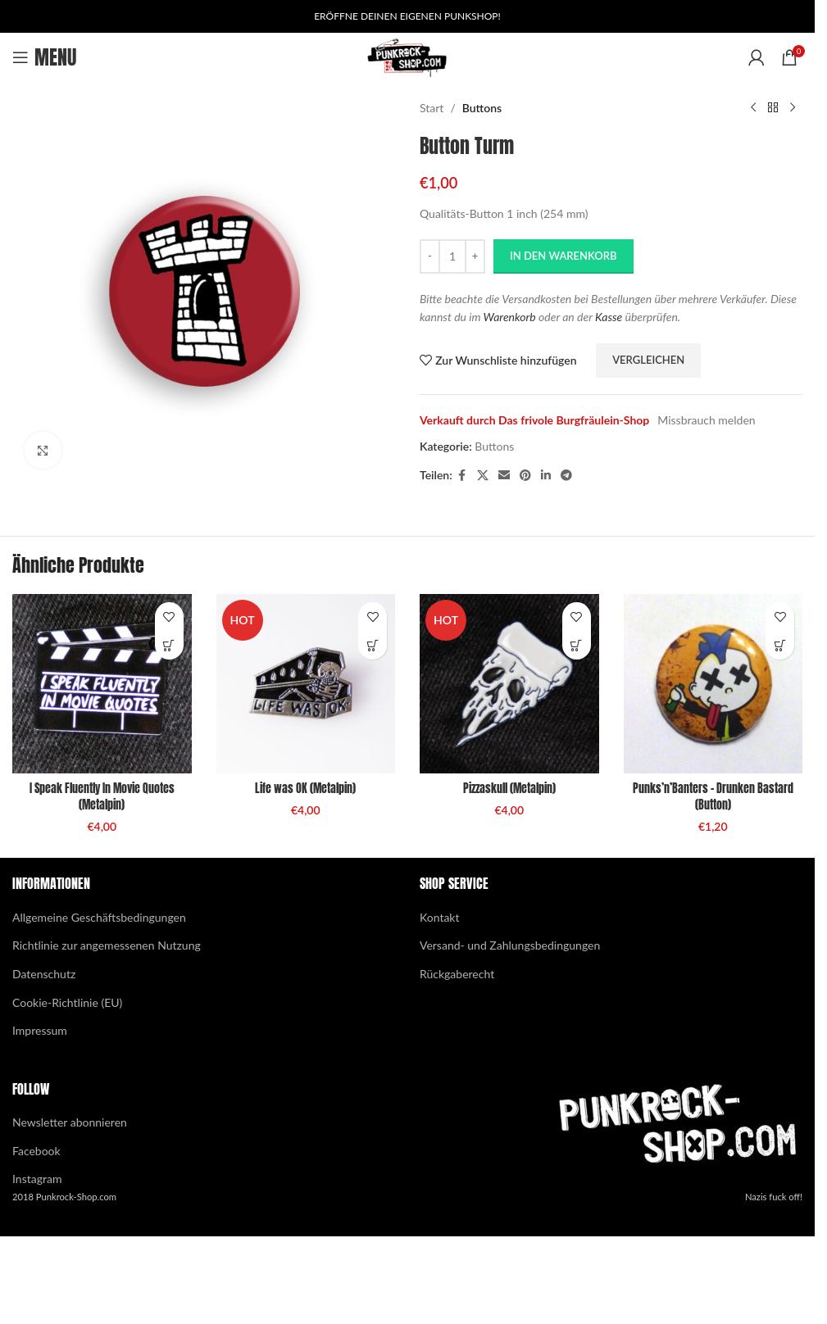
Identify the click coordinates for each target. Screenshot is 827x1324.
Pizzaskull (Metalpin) (509, 788)
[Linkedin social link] (546, 476)
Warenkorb (510, 317)
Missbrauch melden (706, 420)
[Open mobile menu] (44, 57)
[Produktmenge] (452, 256)
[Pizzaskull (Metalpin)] (509, 683)
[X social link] (482, 476)
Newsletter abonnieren (69, 1122)
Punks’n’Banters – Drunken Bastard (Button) (713, 797)
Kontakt (440, 917)
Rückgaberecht (457, 974)
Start (431, 108)
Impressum (39, 1030)
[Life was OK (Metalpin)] (306, 683)
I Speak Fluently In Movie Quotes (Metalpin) (102, 797)
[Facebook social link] (462, 476)
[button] (169, 645)
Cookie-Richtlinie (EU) (67, 1002)
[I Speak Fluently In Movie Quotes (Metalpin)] (102, 683)
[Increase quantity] (475, 256)
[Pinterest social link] (525, 476)
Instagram (36, 1179)
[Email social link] (504, 476)
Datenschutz (43, 974)
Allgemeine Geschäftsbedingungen (99, 917)
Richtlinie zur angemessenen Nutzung (106, 945)
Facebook (36, 1151)
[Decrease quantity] (430, 256)
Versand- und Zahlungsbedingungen (510, 945)
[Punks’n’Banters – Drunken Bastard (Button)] (713, 683)
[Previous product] (753, 108)
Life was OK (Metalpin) (305, 788)
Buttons (482, 108)
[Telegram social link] (566, 476)
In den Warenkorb (563, 255)
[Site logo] (408, 56)
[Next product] (792, 108)
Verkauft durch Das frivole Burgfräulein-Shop (534, 420)
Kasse (608, 317)
